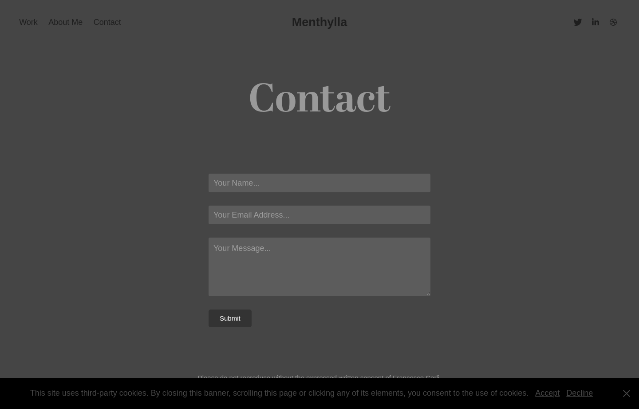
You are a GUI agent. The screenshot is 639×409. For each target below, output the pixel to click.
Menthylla (319, 22)
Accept (547, 393)
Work (28, 22)
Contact (107, 22)
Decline (579, 393)
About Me (65, 22)
